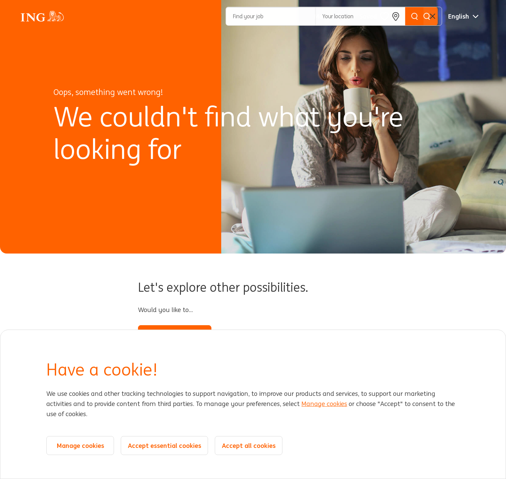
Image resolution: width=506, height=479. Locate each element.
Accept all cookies (249, 445)
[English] (463, 16)
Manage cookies (324, 404)
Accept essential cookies (164, 445)
